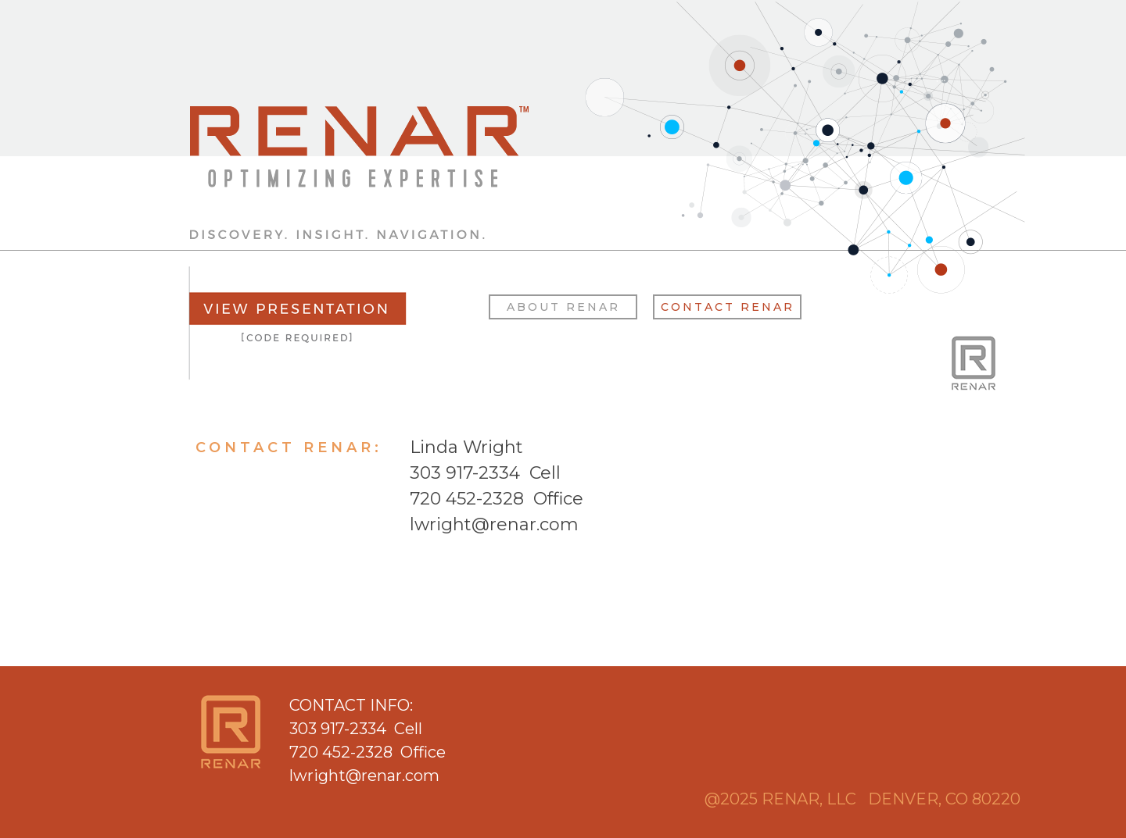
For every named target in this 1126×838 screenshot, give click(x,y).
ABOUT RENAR (563, 307)
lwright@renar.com (494, 524)
